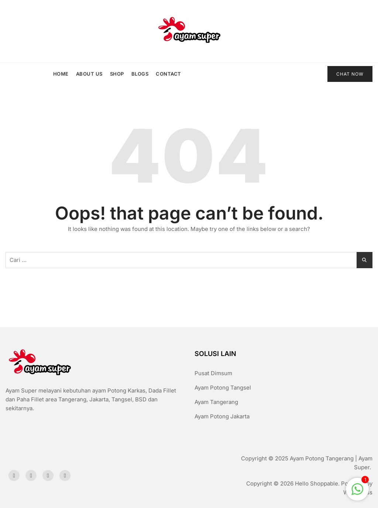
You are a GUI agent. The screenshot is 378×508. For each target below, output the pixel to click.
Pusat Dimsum (213, 373)
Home (61, 74)
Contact (168, 74)
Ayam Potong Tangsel (223, 387)
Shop (117, 74)
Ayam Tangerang (216, 401)
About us (89, 74)
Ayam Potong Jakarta (222, 416)
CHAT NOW (350, 74)
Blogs (140, 74)
